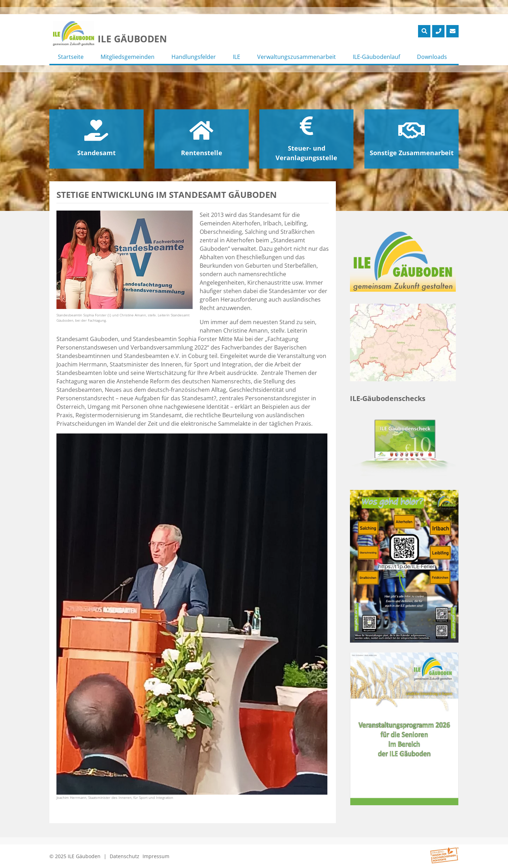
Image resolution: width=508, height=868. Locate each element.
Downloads (432, 57)
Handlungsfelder (193, 57)
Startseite (71, 57)
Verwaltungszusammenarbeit (296, 57)
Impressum (156, 856)
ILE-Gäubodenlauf (376, 57)
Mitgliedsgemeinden (128, 57)
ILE (236, 57)
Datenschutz (124, 856)
